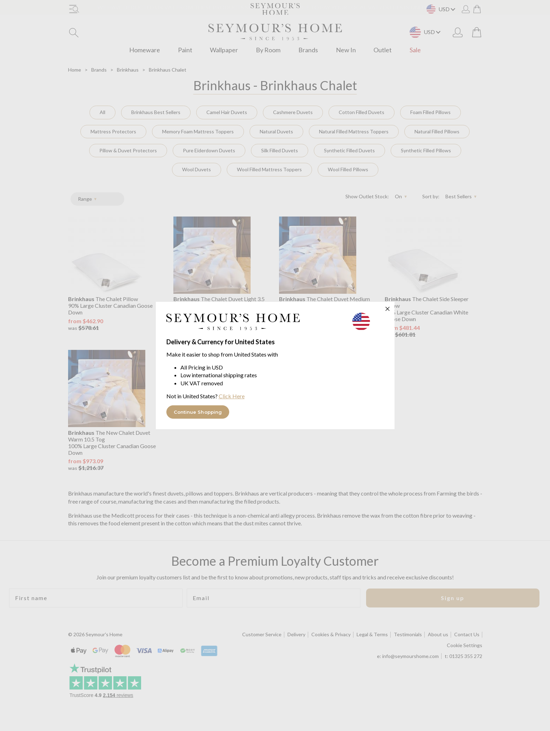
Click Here (232, 396)
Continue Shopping (198, 412)
